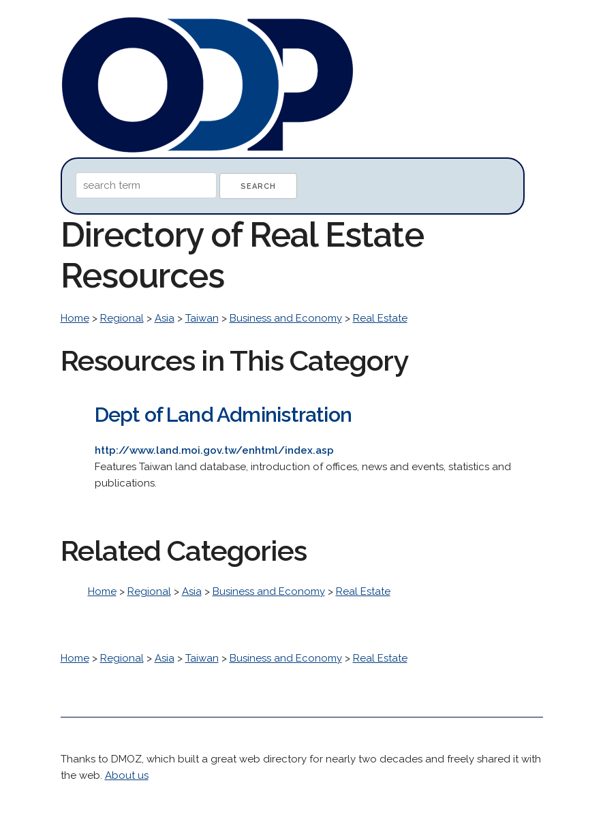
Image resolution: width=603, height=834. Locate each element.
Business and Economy (286, 318)
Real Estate (380, 318)
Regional (122, 318)
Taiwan (202, 318)
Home (75, 318)
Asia (164, 318)
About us (127, 775)
